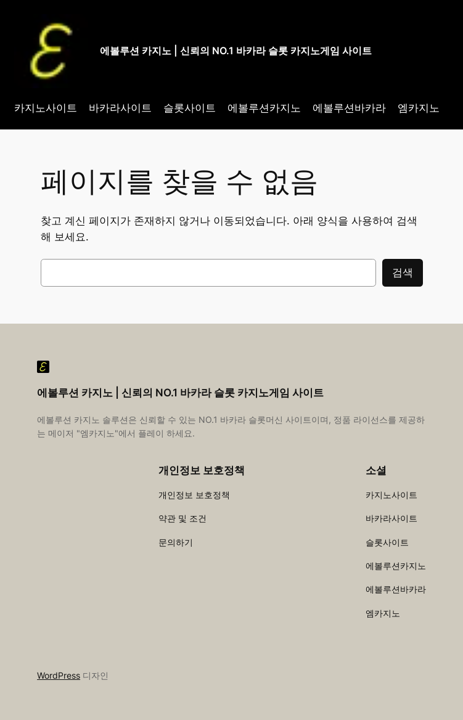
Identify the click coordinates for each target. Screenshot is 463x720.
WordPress (58, 675)
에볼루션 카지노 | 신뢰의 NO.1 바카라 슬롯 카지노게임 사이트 (236, 50)
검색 (402, 272)
